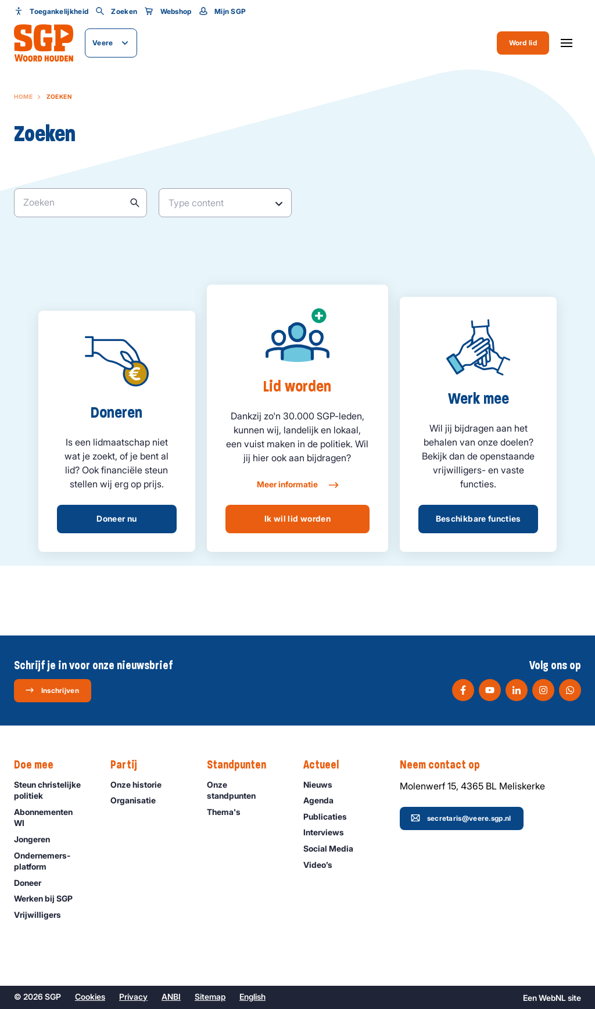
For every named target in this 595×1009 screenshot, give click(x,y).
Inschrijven (52, 690)
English (252, 996)
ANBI (171, 996)
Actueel (326, 765)
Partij (129, 765)
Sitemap (210, 996)
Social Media (333, 848)
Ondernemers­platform (52, 861)
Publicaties (330, 816)
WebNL (552, 998)
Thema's (229, 811)
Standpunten (242, 765)
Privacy (133, 996)
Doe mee (39, 765)
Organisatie (138, 800)
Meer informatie (297, 485)
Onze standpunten (245, 790)
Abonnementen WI (52, 817)
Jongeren (37, 839)
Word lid (523, 42)
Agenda (323, 800)
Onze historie (141, 784)
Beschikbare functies (478, 518)
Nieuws (323, 784)
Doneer (33, 882)
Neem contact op (446, 765)
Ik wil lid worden (297, 518)
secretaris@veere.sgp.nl (461, 818)
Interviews (328, 832)
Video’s (323, 864)
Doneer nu (116, 518)
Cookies (90, 996)
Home (23, 96)
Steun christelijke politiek (52, 790)
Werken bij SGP (48, 898)
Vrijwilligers (42, 914)
